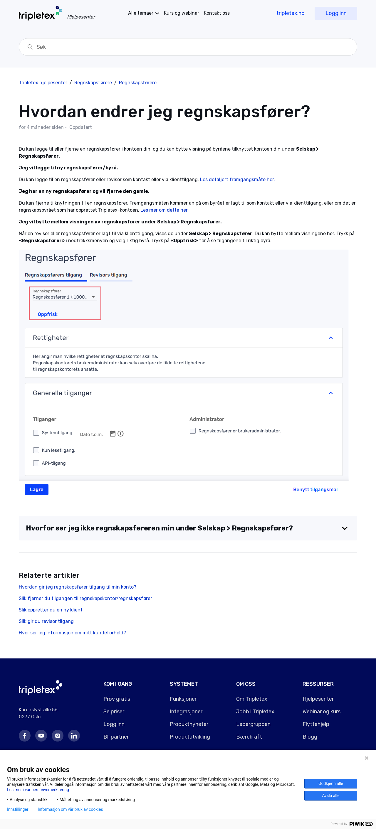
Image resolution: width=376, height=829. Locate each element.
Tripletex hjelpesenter (43, 82)
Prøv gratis (116, 699)
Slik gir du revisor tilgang (46, 621)
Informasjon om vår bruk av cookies (70, 809)
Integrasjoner (186, 711)
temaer (140, 13)
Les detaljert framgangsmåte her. (238, 179)
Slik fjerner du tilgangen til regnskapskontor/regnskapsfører (85, 598)
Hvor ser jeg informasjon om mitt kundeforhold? (72, 633)
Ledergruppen (253, 724)
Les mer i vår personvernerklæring (38, 789)
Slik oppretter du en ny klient (51, 610)
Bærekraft (249, 737)
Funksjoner (183, 699)
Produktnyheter (189, 724)
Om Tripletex (251, 699)
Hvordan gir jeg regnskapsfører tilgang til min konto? (77, 587)
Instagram (57, 736)
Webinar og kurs (321, 711)
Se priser (113, 711)
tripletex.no (290, 13)
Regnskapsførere (93, 82)
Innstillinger (17, 809)
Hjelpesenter (318, 699)
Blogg (310, 737)
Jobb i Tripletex (255, 711)
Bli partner (116, 737)
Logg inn (336, 13)
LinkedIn (74, 736)
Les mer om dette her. (165, 210)
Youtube (41, 736)
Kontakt (217, 13)
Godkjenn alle (330, 783)
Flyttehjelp (316, 724)
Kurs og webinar (181, 13)
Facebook (25, 736)
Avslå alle (330, 795)
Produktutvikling (190, 737)
